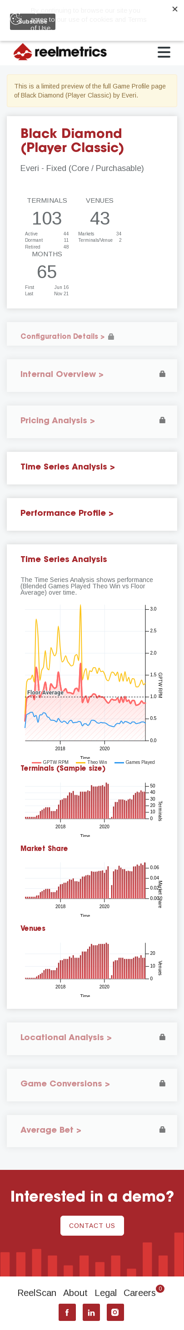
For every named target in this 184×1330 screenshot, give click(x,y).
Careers (144, 1293)
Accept (162, 18)
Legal (105, 1293)
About (75, 1293)
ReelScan (36, 1293)
